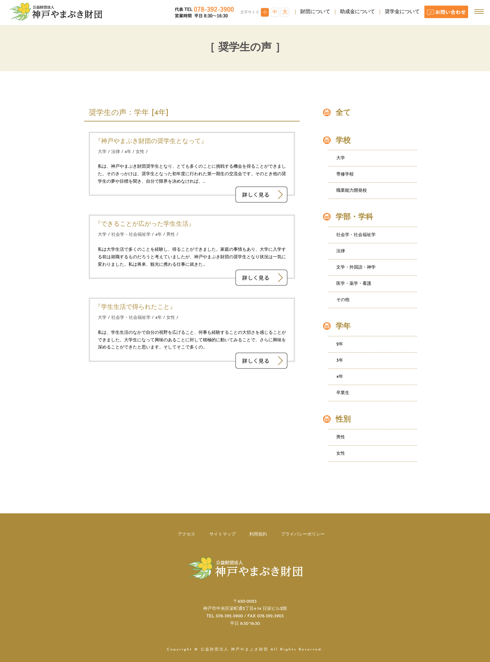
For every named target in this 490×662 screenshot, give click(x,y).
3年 (339, 360)
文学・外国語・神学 (356, 267)
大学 (102, 152)
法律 (115, 152)
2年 (339, 344)
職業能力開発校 (351, 190)
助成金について (357, 11)
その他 (342, 300)
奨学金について (402, 11)
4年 (127, 152)
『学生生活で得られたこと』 (135, 307)
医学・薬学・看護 (353, 283)
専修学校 (345, 174)
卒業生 (342, 393)
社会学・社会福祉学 (131, 234)
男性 (170, 234)
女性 (140, 152)
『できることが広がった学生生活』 (145, 224)
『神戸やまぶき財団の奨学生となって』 (151, 141)
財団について (315, 11)
